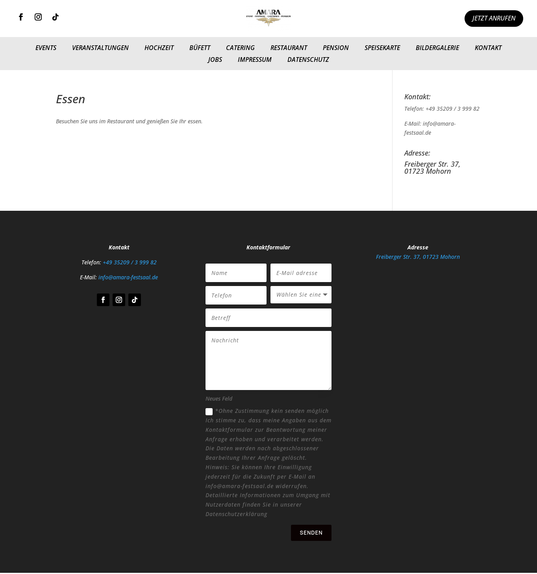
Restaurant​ (288, 48)
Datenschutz (308, 60)
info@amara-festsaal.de (128, 277)
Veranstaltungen (100, 48)
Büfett (199, 48)
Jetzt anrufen (493, 18)
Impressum (255, 60)
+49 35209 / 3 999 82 (130, 262)
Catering (240, 48)
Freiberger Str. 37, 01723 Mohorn (418, 256)
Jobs (215, 60)
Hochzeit (159, 48)
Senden (310, 533)
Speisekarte (382, 48)
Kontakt (488, 48)
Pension (336, 48)
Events (45, 48)
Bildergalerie (437, 48)
